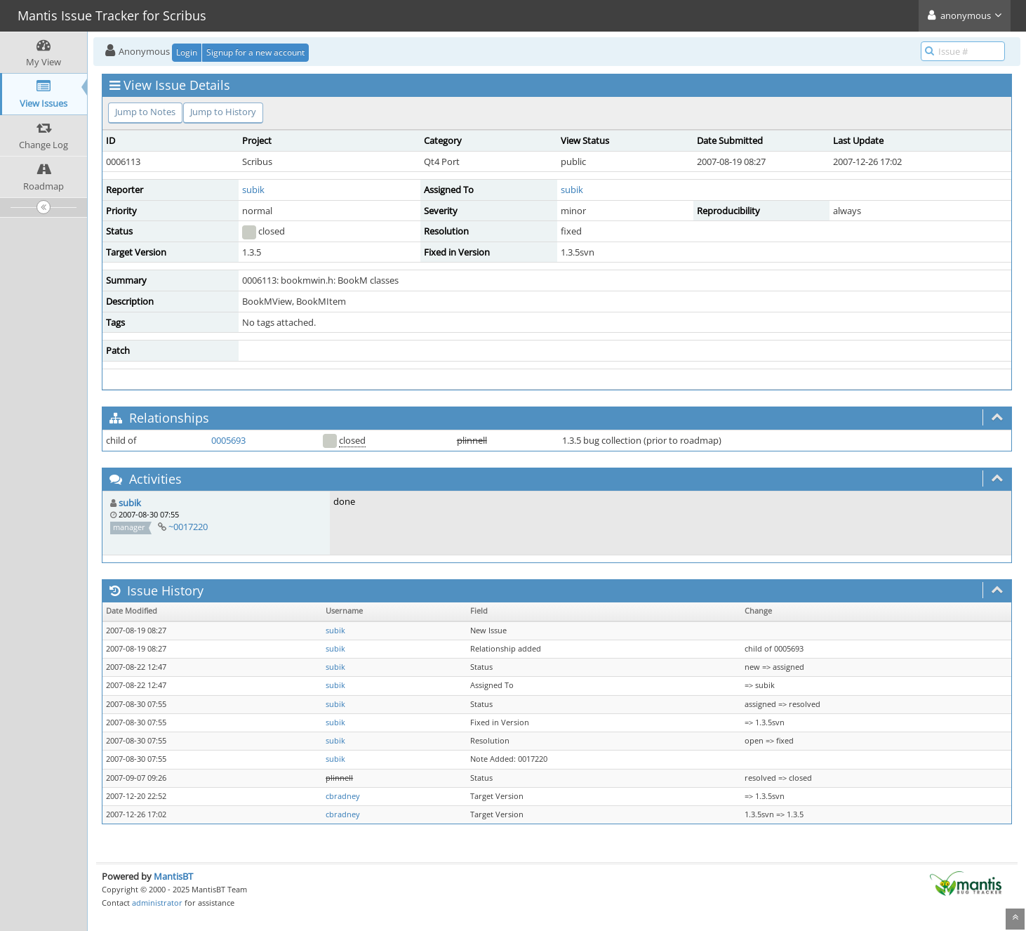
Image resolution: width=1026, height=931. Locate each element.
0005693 (228, 440)
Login (186, 52)
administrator (157, 902)
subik (253, 189)
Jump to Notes (145, 111)
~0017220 (188, 526)
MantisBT (173, 876)
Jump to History (223, 111)
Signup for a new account (255, 52)
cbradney (343, 796)
